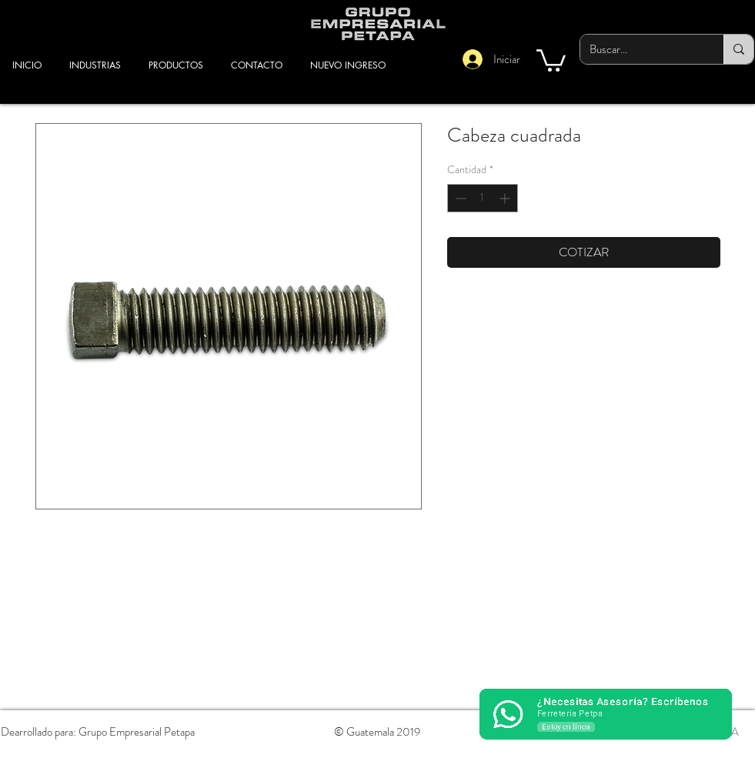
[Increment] (506, 198)
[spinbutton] (482, 198)
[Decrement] (459, 198)
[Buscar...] (640, 49)
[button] (551, 59)
